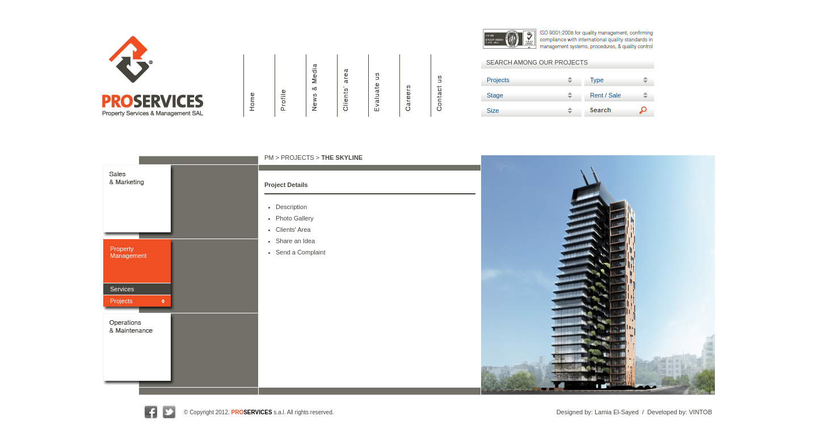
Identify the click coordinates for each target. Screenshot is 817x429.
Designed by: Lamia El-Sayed (598, 412)
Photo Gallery (295, 218)
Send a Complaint (300, 252)
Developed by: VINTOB (679, 412)
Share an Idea (295, 240)
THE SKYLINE (342, 157)
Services (122, 289)
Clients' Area (293, 229)
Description (291, 206)
